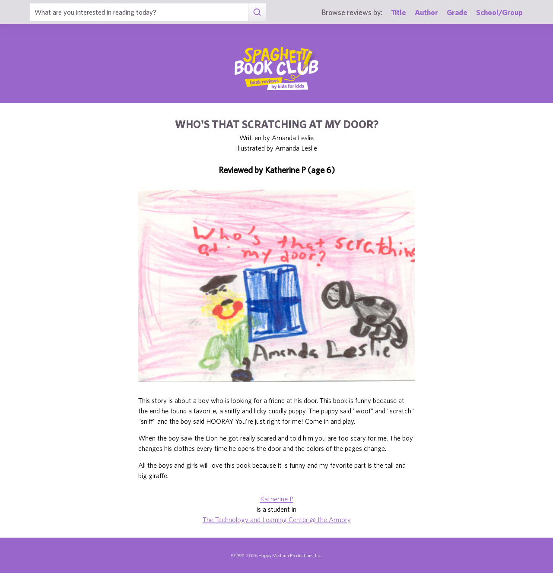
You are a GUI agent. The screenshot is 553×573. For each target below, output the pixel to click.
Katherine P (276, 499)
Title (398, 12)
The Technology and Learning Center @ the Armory (277, 519)
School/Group (499, 12)
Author (426, 12)
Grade (457, 12)
